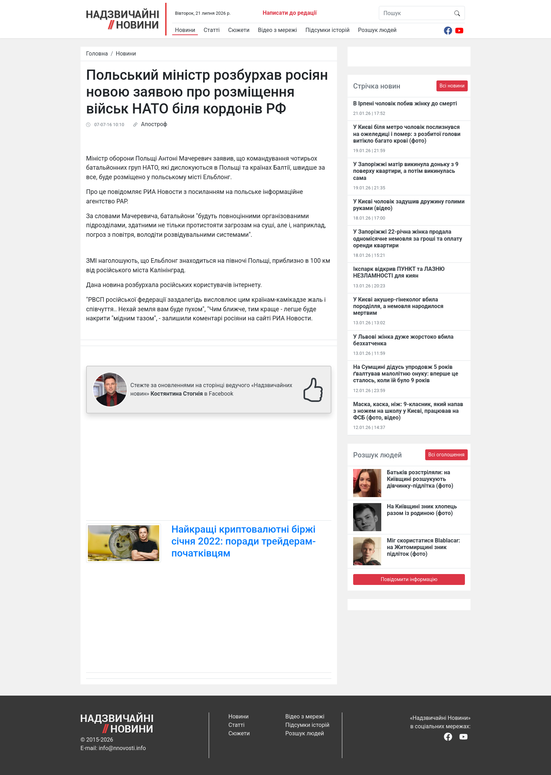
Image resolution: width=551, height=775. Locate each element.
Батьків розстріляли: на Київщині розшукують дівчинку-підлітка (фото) (420, 479)
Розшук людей (377, 30)
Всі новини (452, 86)
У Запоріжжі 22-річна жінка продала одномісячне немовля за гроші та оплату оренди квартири (407, 238)
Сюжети (238, 30)
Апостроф (154, 124)
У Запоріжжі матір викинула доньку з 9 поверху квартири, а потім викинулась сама (406, 171)
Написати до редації (289, 12)
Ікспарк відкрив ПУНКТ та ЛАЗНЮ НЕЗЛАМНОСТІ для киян (399, 272)
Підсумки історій (327, 30)
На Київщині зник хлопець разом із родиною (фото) (422, 509)
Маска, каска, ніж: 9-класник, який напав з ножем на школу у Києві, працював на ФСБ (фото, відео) (408, 411)
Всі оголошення (446, 454)
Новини (185, 30)
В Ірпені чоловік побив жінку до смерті (405, 103)
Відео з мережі (277, 30)
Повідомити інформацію (409, 579)
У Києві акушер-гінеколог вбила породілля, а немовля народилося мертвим (398, 306)
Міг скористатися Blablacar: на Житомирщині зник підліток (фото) (423, 547)
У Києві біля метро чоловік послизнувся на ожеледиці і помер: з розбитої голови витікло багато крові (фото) (406, 134)
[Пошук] (414, 13)
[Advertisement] (208, 468)
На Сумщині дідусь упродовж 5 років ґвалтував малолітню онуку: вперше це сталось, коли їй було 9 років (405, 374)
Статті (211, 30)
